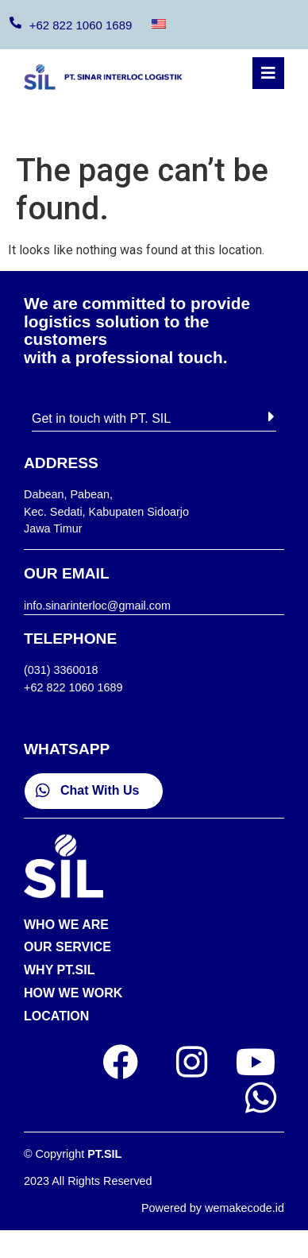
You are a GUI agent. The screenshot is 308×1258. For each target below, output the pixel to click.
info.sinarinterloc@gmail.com (97, 605)
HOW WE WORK (73, 993)
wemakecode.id (244, 1208)
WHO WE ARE (66, 924)
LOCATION (56, 1016)
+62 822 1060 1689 (81, 25)
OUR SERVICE (67, 947)
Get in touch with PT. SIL (101, 418)
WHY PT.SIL (59, 970)
